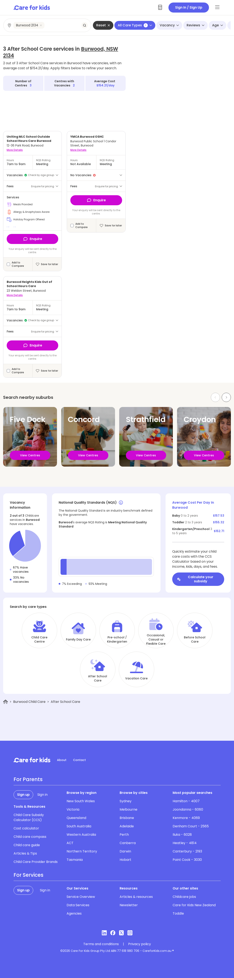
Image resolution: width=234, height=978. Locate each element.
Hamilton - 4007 (186, 801)
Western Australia (81, 834)
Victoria (73, 809)
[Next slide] (226, 397)
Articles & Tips (25, 853)
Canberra (128, 843)
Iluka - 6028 (182, 834)
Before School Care (194, 639)
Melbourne (128, 809)
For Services (28, 875)
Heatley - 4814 (185, 843)
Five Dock (28, 419)
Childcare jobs (184, 896)
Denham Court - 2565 (191, 826)
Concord (84, 419)
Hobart (125, 859)
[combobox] (47, 25)
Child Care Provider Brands (36, 861)
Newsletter (129, 905)
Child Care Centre (39, 639)
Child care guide (27, 845)
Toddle (178, 913)
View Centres (30, 455)
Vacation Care (136, 678)
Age (217, 25)
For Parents (28, 779)
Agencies (74, 913)
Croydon (200, 419)
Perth (124, 834)
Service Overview (81, 896)
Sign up (23, 794)
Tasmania (75, 859)
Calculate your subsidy (195, 579)
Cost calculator (26, 828)
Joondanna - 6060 (188, 809)
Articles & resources (136, 896)
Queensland (76, 817)
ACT (70, 843)
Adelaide (127, 826)
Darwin (125, 851)
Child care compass (30, 836)
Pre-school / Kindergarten (117, 639)
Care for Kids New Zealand (194, 905)
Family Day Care (78, 639)
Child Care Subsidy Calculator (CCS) (29, 817)
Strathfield (146, 419)
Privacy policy (139, 944)
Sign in (42, 794)
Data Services (78, 905)
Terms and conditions (101, 944)
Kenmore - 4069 (186, 817)
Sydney (126, 801)
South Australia (79, 826)
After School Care (97, 678)
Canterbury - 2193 (187, 851)
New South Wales (81, 801)
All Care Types (135, 25)
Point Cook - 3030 (187, 859)
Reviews (195, 25)
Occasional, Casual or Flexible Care (156, 639)
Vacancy (169, 25)
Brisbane (127, 817)
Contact (79, 760)
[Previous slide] (215, 397)
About (61, 760)
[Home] (5, 702)
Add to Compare (18, 264)
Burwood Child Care (29, 701)
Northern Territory (82, 851)
